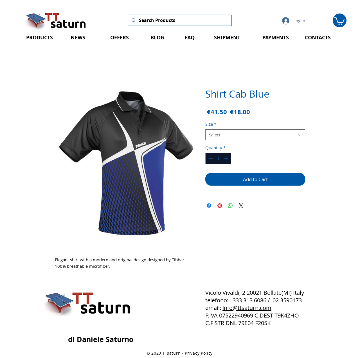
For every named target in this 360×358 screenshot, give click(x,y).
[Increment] (227, 158)
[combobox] (255, 134)
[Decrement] (210, 158)
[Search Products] (179, 20)
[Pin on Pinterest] (219, 205)
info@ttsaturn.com (246, 308)
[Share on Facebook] (209, 205)
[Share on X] (241, 205)
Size (210, 124)
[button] (339, 20)
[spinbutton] (218, 158)
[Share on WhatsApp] (230, 205)
